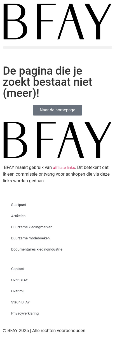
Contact (17, 269)
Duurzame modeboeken (30, 238)
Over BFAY (19, 280)
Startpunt (18, 205)
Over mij (17, 291)
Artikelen (18, 216)
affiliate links (64, 167)
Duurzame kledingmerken (31, 227)
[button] (57, 47)
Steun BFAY (20, 302)
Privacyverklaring (25, 313)
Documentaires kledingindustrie (36, 249)
